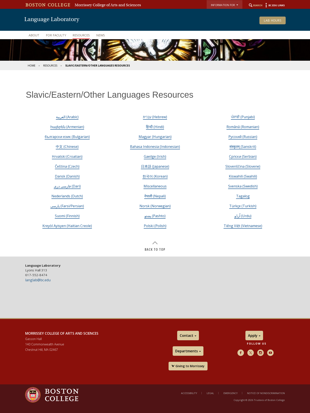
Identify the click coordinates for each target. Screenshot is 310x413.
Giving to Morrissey (188, 366)
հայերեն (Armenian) (67, 126)
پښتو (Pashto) (155, 215)
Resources (81, 35)
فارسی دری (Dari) (67, 186)
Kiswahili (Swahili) (243, 176)
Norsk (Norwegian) (155, 206)
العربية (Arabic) (67, 116)
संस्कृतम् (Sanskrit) (242, 146)
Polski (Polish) (155, 225)
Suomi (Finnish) (67, 215)
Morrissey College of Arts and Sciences (108, 5)
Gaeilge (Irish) (155, 156)
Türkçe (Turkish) (242, 206)
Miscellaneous (155, 186)
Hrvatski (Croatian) (67, 156)
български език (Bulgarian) (67, 136)
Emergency (230, 393)
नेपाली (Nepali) (155, 196)
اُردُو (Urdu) (242, 215)
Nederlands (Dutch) (67, 196)
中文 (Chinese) (67, 146)
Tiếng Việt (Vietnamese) (243, 225)
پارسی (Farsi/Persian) (67, 206)
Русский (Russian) (242, 136)
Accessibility (189, 393)
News (100, 35)
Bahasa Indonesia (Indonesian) (155, 146)
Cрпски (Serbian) (243, 156)
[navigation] (155, 35)
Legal (210, 393)
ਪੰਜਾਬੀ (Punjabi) (243, 116)
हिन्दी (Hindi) (155, 126)
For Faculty (56, 35)
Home (31, 65)
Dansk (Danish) (67, 176)
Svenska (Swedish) (243, 186)
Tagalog (243, 196)
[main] (155, 167)
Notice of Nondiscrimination (266, 393)
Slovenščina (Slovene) (242, 166)
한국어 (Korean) (155, 176)
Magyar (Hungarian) (155, 136)
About (34, 35)
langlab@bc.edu (38, 280)
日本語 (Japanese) (155, 166)
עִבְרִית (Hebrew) (155, 116)
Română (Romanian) (242, 126)
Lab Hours (272, 20)
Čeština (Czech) (67, 166)
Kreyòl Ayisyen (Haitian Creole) (67, 225)
